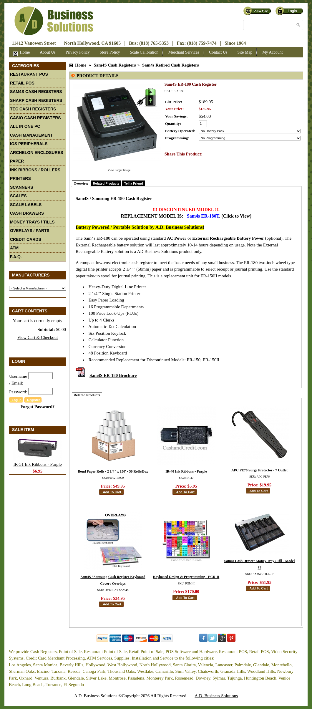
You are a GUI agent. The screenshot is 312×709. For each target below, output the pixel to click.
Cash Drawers (27, 213)
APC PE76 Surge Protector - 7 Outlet (259, 470)
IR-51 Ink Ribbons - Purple (37, 464)
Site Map (244, 52)
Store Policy (110, 52)
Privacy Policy (78, 52)
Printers (20, 178)
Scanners (21, 187)
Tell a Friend (133, 183)
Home (21, 53)
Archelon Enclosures (36, 152)
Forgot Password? (37, 406)
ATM (14, 248)
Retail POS (22, 83)
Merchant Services (183, 52)
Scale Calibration (144, 52)
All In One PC (25, 126)
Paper (17, 161)
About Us (48, 52)
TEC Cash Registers (33, 109)
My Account (272, 52)
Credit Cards (25, 239)
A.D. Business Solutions (216, 695)
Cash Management (31, 135)
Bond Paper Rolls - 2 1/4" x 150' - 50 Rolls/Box (113, 471)
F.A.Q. (16, 256)
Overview (81, 183)
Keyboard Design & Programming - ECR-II (186, 577)
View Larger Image (119, 170)
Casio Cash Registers (35, 117)
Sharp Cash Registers (36, 100)
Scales (18, 195)
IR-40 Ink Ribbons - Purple (186, 471)
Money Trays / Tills (32, 222)
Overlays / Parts (29, 230)
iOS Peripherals (29, 143)
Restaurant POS (29, 74)
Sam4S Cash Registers (36, 91)
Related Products (106, 183)
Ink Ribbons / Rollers (35, 170)
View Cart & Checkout (37, 337)
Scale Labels (26, 204)
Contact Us (218, 52)
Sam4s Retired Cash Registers (170, 65)
